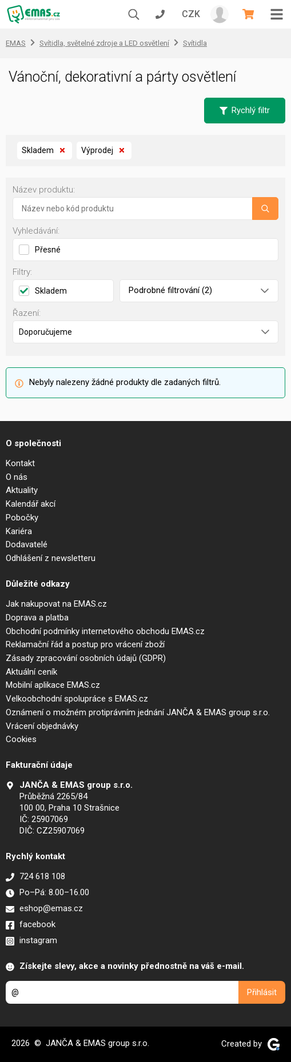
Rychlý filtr (245, 110)
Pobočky (22, 517)
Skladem (44, 151)
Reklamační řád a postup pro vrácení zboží (85, 644)
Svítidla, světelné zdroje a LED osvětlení (104, 43)
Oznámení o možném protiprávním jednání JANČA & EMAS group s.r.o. (138, 712)
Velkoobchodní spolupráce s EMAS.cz (77, 699)
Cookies (21, 739)
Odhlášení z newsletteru (50, 558)
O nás (16, 477)
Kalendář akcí (30, 504)
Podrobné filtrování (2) (199, 290)
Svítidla (195, 43)
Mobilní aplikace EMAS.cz (53, 685)
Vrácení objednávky (42, 726)
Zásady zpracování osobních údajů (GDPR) (86, 658)
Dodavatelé (26, 544)
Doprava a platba (37, 617)
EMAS (16, 43)
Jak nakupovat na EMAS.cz (56, 604)
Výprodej (104, 151)
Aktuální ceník (31, 672)
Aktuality (22, 490)
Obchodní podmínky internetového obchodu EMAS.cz (105, 631)
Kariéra (19, 531)
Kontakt (20, 463)
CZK (191, 14)
